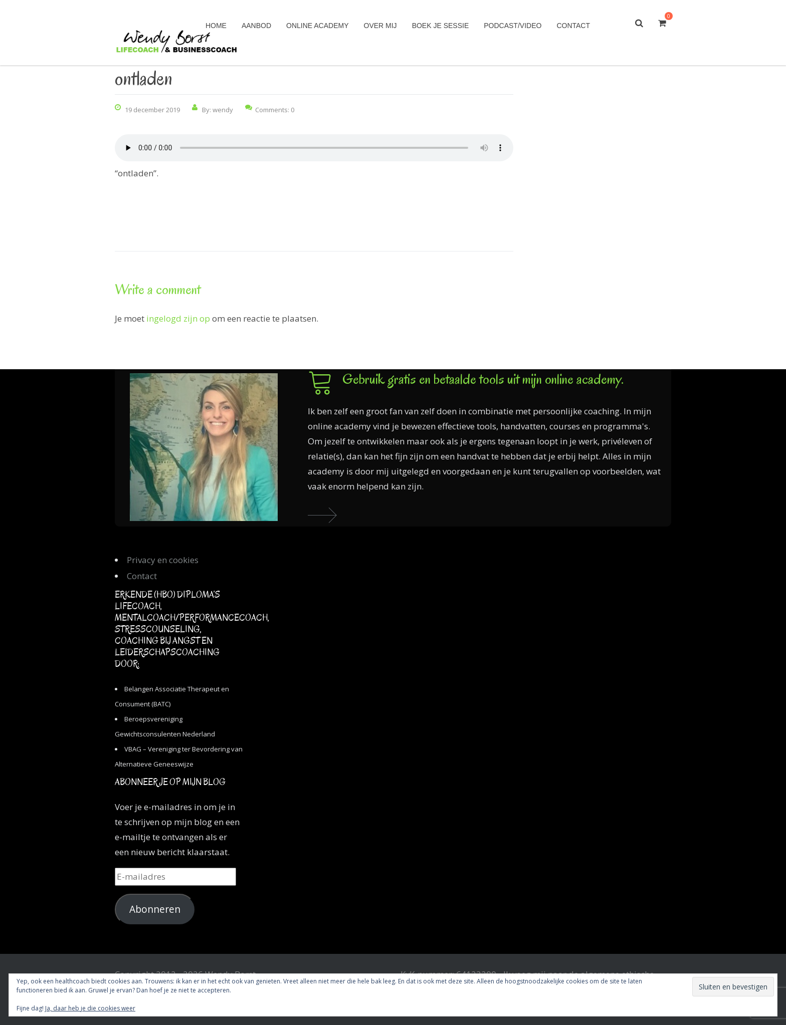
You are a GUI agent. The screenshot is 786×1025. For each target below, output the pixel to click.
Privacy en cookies (163, 560)
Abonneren (154, 909)
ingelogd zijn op (178, 318)
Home (216, 26)
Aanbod (256, 26)
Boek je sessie (440, 26)
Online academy (317, 26)
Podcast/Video (512, 26)
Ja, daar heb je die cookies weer (90, 1008)
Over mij (380, 26)
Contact (573, 26)
